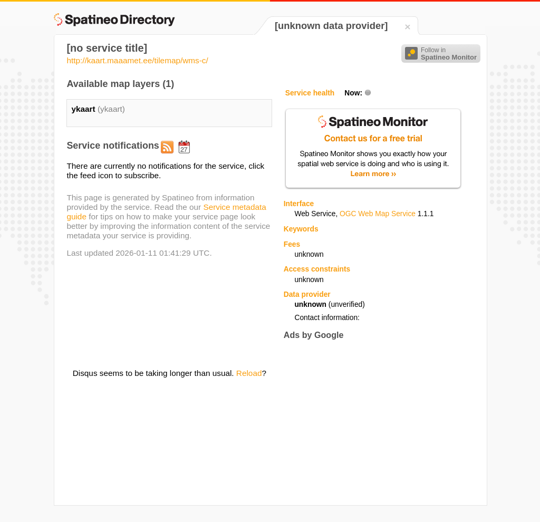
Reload (249, 373)
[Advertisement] (372, 422)
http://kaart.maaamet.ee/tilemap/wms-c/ (137, 60)
